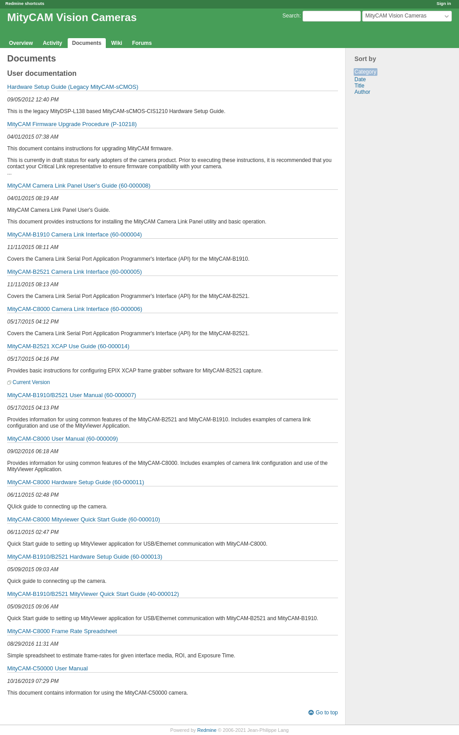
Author (362, 92)
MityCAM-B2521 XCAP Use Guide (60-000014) (68, 346)
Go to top (327, 712)
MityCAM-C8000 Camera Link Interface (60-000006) (74, 309)
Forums (142, 43)
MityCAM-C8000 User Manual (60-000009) (62, 438)
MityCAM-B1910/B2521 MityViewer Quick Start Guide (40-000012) (93, 594)
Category (366, 72)
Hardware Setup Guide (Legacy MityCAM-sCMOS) (73, 86)
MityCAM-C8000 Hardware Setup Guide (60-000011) (75, 482)
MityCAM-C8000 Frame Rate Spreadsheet (62, 631)
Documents (86, 43)
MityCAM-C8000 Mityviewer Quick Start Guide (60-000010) (83, 519)
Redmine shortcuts (24, 3)
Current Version (31, 382)
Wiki (116, 43)
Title (359, 86)
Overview (21, 43)
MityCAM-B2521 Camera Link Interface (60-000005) (74, 271)
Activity (52, 43)
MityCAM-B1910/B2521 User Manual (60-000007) (71, 395)
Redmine (207, 730)
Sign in (444, 3)
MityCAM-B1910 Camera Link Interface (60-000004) (74, 234)
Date (360, 79)
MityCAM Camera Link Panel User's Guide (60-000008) (79, 185)
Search (290, 16)
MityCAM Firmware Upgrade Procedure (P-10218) (72, 124)
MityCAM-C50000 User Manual (47, 668)
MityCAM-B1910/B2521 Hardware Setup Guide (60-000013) (84, 556)
